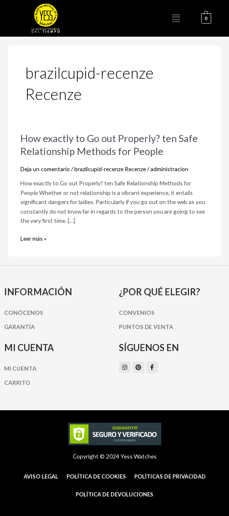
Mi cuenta (20, 368)
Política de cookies (96, 476)
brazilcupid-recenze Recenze (110, 168)
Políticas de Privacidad (170, 476)
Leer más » (33, 238)
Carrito (17, 382)
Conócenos (23, 312)
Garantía (19, 326)
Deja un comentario (45, 168)
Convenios (137, 312)
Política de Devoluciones (114, 494)
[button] (176, 18)
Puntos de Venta (146, 326)
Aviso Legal (41, 476)
